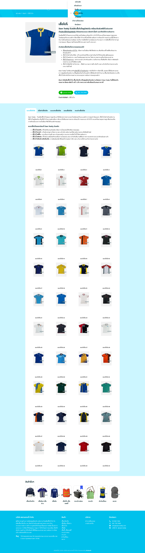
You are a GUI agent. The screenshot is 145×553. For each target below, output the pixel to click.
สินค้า (60, 5)
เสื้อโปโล (72, 97)
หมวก (114, 501)
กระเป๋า (90, 501)
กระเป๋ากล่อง (78, 501)
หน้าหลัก (43, 4)
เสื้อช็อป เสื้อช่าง (42, 502)
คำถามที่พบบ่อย (91, 4)
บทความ (81, 4)
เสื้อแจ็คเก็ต (30, 501)
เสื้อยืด (54, 501)
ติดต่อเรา (102, 4)
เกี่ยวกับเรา (51, 4)
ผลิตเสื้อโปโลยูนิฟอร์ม (81, 71)
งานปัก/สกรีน (71, 4)
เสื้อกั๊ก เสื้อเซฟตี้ (66, 502)
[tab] (31, 111)
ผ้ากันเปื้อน (102, 501)
